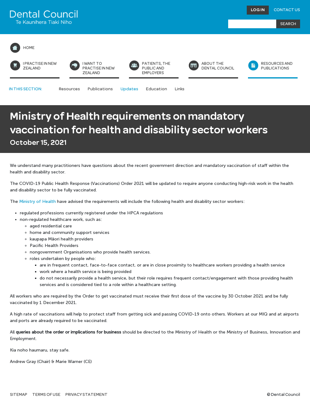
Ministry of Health (37, 201)
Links (179, 89)
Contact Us (287, 10)
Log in (258, 10)
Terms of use (46, 394)
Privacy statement (86, 394)
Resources (69, 89)
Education (156, 89)
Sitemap (18, 394)
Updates (129, 89)
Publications (100, 89)
